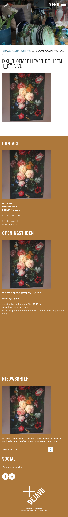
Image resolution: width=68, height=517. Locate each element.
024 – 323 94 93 (12, 216)
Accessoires (13, 51)
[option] (34, 22)
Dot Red (44, 511)
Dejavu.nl (29, 508)
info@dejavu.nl (10, 221)
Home (4, 51)
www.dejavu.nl (9, 225)
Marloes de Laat (32, 511)
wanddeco (25, 51)
